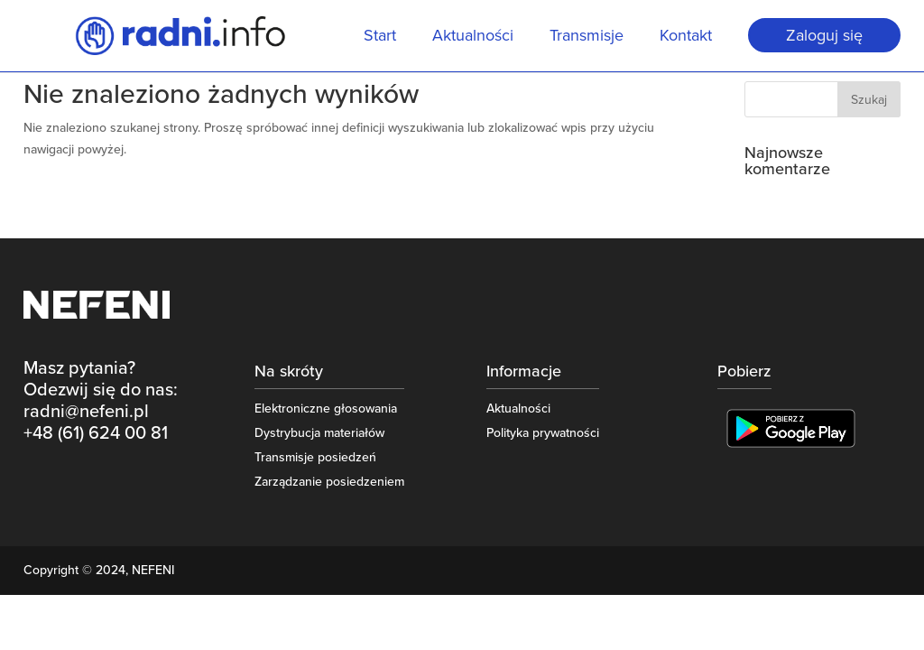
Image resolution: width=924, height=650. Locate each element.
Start (380, 37)
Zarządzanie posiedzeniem (329, 481)
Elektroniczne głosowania (325, 408)
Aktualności (472, 37)
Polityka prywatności (542, 433)
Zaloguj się (824, 35)
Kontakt (686, 37)
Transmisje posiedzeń (315, 457)
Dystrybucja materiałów (319, 433)
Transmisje (587, 37)
